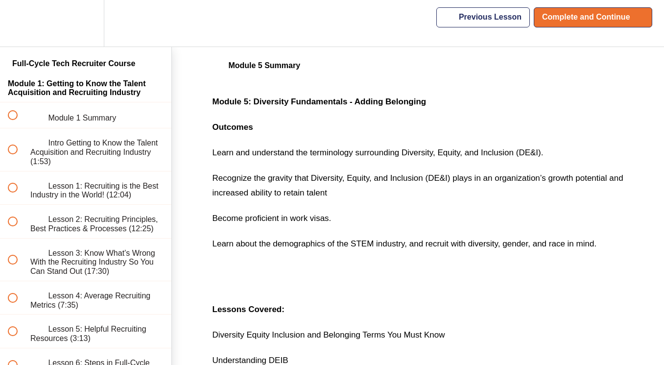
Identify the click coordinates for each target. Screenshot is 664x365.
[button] (18, 23)
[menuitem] (86, 23)
